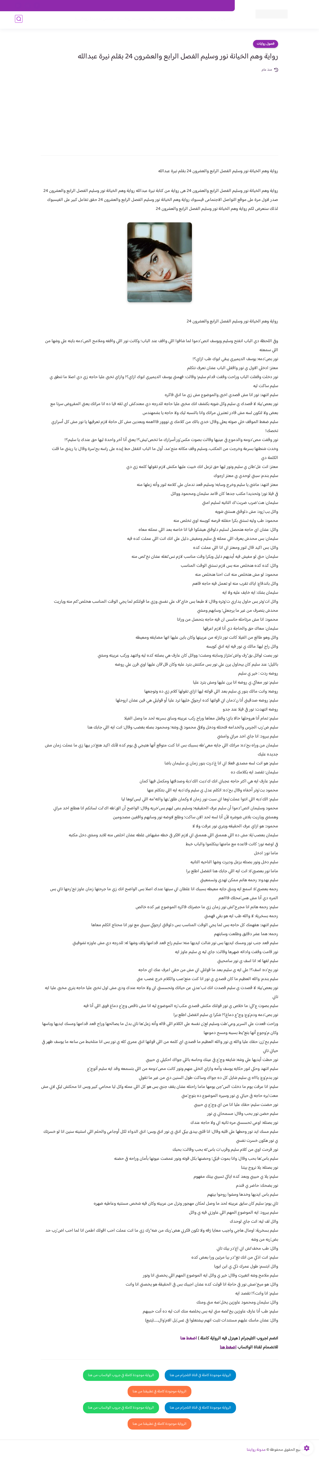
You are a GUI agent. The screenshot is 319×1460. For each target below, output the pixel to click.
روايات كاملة (192, 20)
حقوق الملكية (203, 6)
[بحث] (18, 20)
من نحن (182, 6)
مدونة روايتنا (256, 1450)
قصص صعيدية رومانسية (92, 20)
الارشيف (105, 6)
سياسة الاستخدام (159, 6)
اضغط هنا (228, 1347)
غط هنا (186, 1338)
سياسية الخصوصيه (129, 6)
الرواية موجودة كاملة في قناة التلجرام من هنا (200, 1375)
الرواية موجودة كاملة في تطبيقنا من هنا (159, 1391)
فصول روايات (265, 44)
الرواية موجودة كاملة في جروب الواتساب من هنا (121, 1375)
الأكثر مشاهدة (169, 20)
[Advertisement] (159, 110)
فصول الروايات (217, 20)
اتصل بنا (223, 6)
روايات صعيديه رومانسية (135, 20)
